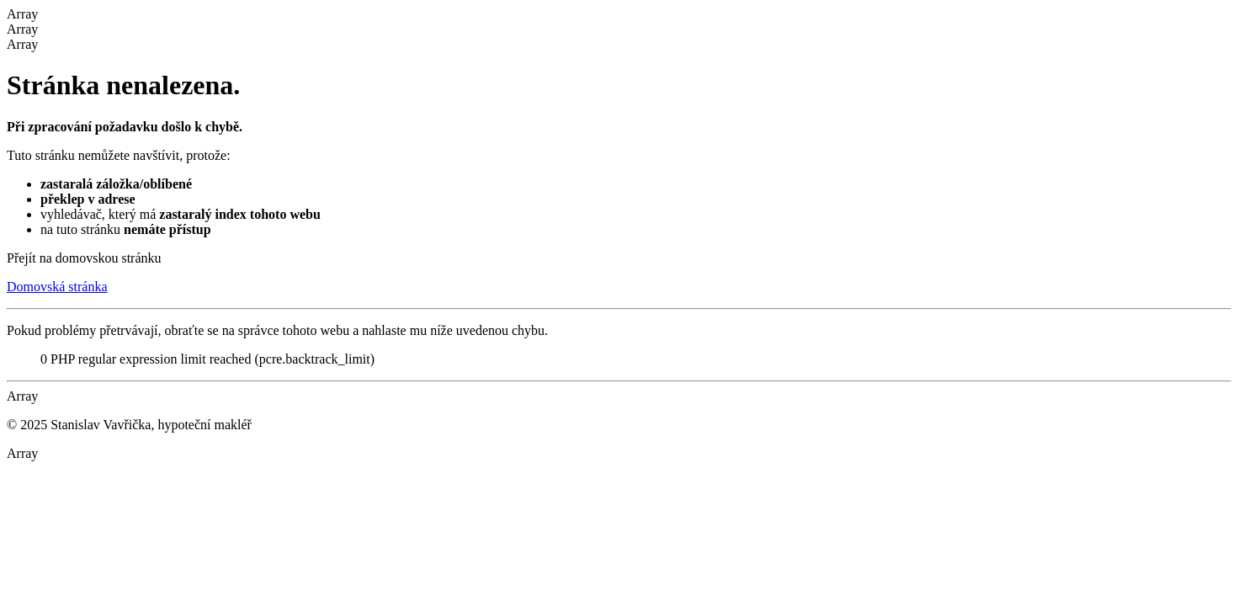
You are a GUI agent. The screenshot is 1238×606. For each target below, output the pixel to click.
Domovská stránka (57, 286)
